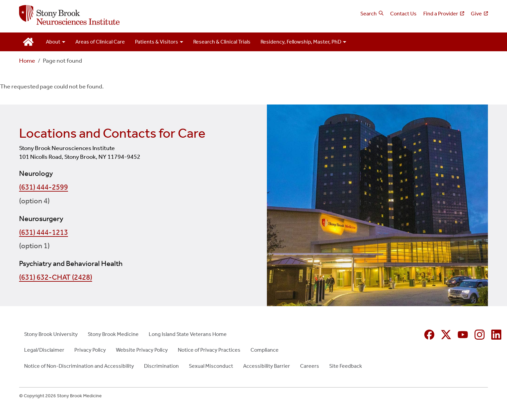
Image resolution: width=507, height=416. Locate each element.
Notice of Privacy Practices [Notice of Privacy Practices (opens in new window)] (209, 350)
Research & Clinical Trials (221, 42)
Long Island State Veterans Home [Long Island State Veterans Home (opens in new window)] (188, 334)
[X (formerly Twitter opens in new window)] (446, 334)
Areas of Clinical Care (100, 42)
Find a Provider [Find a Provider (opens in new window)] (440, 13)
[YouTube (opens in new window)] (462, 334)
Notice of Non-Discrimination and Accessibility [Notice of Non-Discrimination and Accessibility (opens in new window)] (79, 366)
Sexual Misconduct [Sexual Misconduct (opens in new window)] (211, 366)
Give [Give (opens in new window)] (476, 13)
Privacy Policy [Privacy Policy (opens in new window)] (90, 350)
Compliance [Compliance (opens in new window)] (264, 350)
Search (368, 13)
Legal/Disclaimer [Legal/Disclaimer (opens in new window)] (44, 350)
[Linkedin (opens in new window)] (496, 334)
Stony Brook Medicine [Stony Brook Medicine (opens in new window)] (113, 334)
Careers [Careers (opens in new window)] (309, 366)
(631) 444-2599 (43, 187)
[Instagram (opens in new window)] (479, 334)
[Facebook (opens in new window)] (429, 334)
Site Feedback (345, 366)
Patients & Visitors (156, 42)
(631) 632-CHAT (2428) (55, 277)
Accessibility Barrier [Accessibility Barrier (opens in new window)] (266, 366)
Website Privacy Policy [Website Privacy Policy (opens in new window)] (142, 350)
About (53, 42)
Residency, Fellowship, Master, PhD (301, 42)
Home (27, 60)
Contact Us (403, 13)
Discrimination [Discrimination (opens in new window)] (161, 366)
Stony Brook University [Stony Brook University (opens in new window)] (51, 334)
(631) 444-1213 (43, 232)
